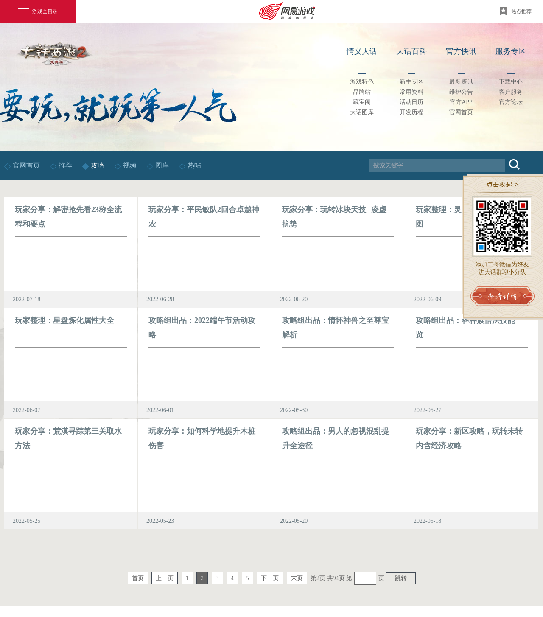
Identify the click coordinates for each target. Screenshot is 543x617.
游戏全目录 (38, 11)
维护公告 (461, 92)
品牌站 (362, 92)
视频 (130, 165)
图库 (162, 165)
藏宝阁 (362, 102)
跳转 (401, 578)
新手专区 (411, 82)
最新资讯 (461, 82)
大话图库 (362, 112)
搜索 (514, 164)
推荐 (65, 165)
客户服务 (511, 92)
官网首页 (461, 112)
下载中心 (511, 82)
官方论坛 (511, 102)
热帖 (194, 165)
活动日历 (411, 102)
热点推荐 (516, 11)
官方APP (461, 102)
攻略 (97, 165)
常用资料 (411, 92)
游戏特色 (362, 82)
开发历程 (411, 112)
